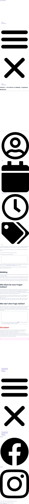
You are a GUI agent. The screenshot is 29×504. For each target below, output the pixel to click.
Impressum (3, 370)
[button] (14, 54)
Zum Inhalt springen (3, 0)
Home (2, 22)
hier (20, 291)
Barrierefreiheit (4, 23)
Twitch (7, 265)
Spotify (13, 265)
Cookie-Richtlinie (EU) (5, 369)
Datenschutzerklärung (5, 368)
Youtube (9, 265)
